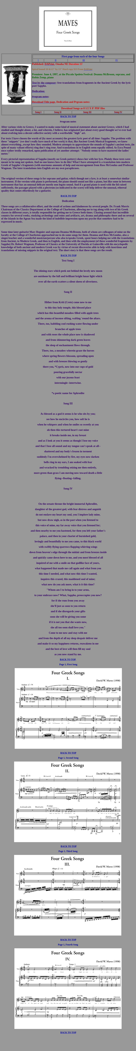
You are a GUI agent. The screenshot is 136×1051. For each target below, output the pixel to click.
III (83, 60)
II (55, 60)
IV (116, 60)
